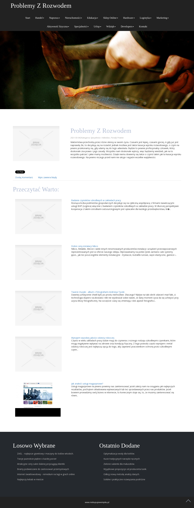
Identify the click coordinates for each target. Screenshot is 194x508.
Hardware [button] (129, 17)
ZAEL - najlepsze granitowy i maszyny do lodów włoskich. (45, 453)
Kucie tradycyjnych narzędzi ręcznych (122, 458)
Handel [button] (39, 17)
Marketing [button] (163, 17)
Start (27, 17)
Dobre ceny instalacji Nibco (84, 246)
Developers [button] (127, 26)
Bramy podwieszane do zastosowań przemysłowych (43, 469)
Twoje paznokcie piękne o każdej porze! (36, 458)
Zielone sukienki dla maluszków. (119, 463)
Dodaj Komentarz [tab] (24, 177)
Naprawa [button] (54, 17)
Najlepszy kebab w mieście (30, 479)
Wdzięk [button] (111, 26)
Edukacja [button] (92, 17)
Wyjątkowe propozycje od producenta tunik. (125, 469)
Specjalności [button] (81, 26)
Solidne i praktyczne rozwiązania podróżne (124, 479)
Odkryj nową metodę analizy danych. (122, 474)
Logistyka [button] (145, 17)
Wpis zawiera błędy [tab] (47, 177)
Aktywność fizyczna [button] (58, 26)
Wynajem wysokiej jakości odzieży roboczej (92, 337)
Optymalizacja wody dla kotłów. (119, 453)
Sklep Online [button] (110, 17)
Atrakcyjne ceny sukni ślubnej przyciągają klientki (41, 463)
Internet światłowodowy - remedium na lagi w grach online (46, 474)
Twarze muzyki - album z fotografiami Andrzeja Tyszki (97, 292)
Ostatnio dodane (119, 445)
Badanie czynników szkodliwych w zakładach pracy (96, 200)
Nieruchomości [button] (73, 17)
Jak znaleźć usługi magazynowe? (87, 383)
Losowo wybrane (34, 445)
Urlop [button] (97, 26)
